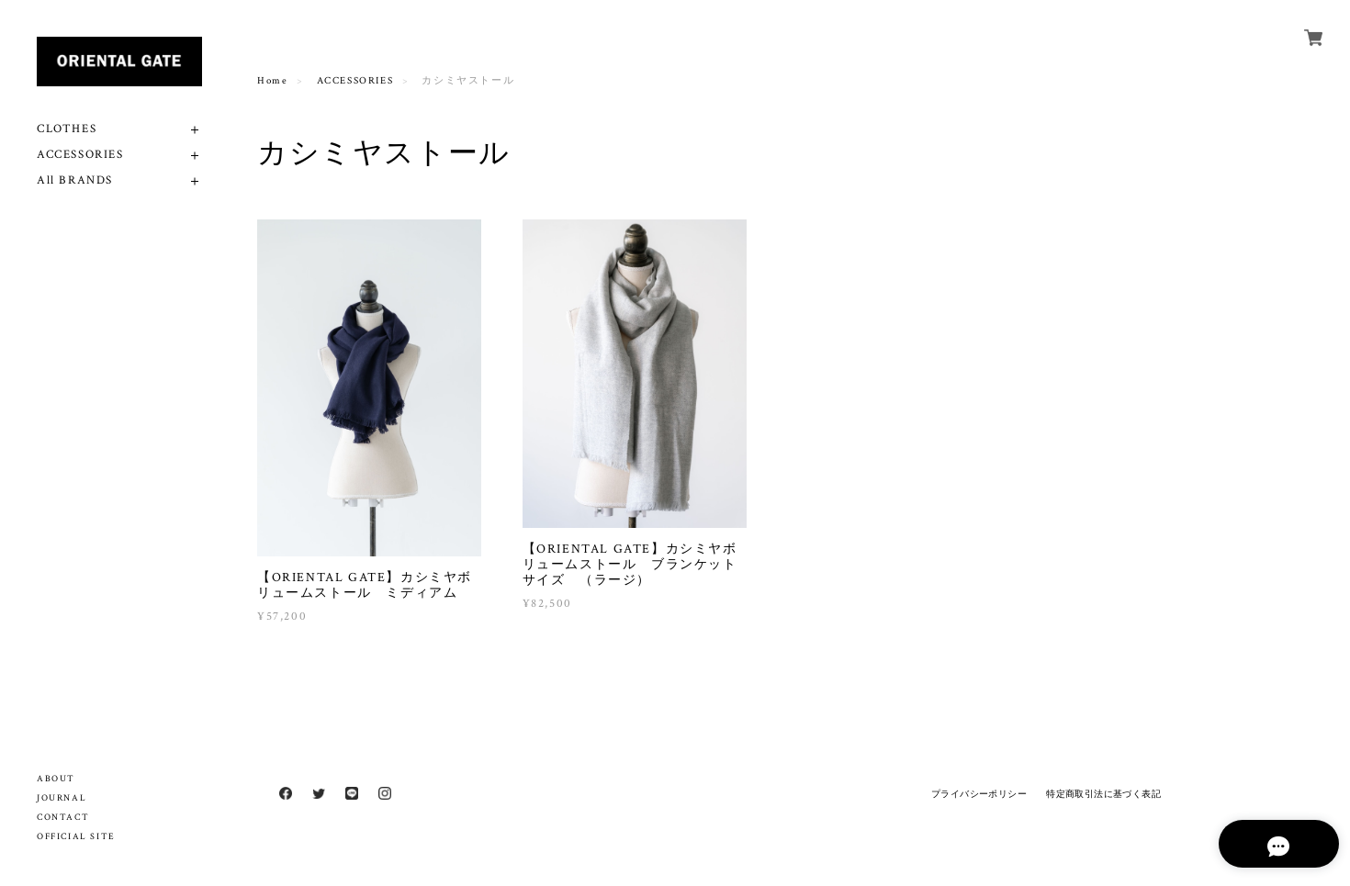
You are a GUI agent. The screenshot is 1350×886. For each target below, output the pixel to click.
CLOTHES (66, 129)
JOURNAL (61, 798)
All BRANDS (75, 180)
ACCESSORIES (80, 155)
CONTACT (63, 818)
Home (272, 80)
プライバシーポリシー (979, 794)
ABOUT (56, 779)
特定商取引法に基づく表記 (1103, 794)
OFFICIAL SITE (76, 837)
